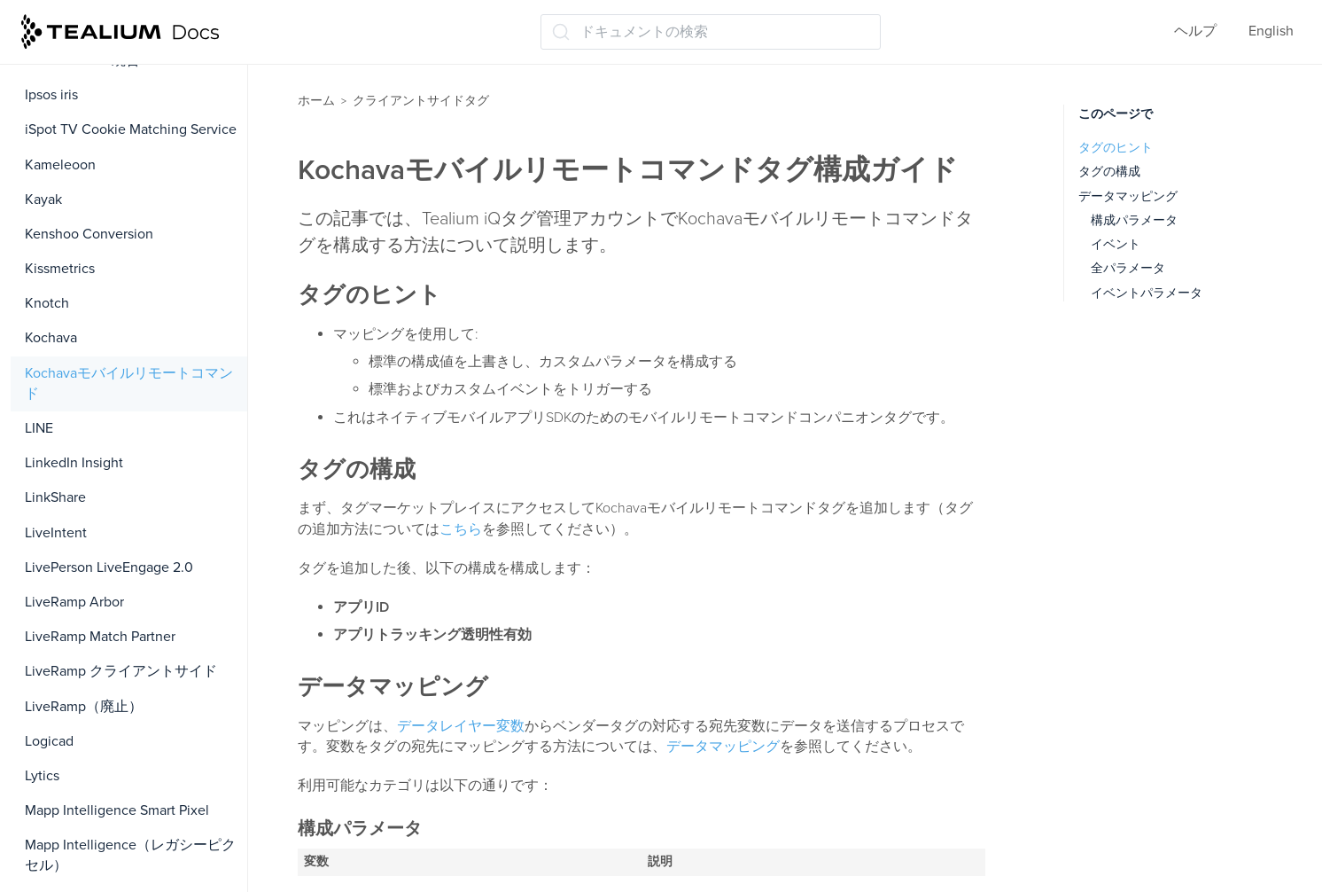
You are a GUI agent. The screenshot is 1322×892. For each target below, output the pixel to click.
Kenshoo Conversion (89, 234)
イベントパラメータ (1146, 293)
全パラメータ (1128, 268)
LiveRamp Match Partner (100, 637)
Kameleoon (60, 165)
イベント (1115, 244)
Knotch (47, 303)
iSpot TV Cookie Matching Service (131, 129)
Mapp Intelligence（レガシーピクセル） (130, 855)
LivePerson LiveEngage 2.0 (109, 567)
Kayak (43, 199)
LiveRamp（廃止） (84, 707)
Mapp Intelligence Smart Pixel (117, 810)
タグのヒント (1115, 147)
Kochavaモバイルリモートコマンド (129, 383)
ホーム (316, 100)
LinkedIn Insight (74, 463)
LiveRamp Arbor (74, 602)
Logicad (49, 741)
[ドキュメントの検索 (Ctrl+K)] (710, 32)
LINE (39, 428)
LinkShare (55, 497)
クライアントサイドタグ (421, 100)
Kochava (51, 338)
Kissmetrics (60, 269)
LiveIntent (56, 533)
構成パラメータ (1134, 220)
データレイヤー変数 (461, 726)
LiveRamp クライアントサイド (121, 671)
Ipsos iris (51, 95)
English (1271, 31)
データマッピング (723, 746)
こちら (460, 529)
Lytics (42, 776)
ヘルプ (1195, 31)
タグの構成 (1109, 171)
